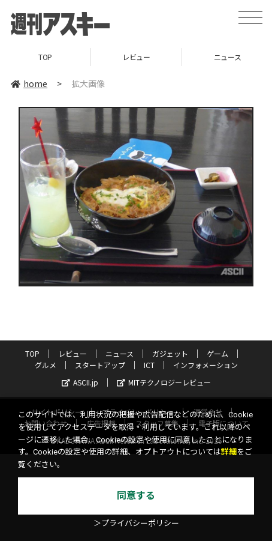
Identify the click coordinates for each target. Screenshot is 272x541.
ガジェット (170, 353)
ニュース (119, 353)
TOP (45, 57)
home (29, 83)
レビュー (136, 57)
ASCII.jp (80, 382)
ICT (149, 365)
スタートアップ (100, 365)
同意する (136, 495)
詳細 (229, 451)
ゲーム (217, 353)
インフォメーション (205, 365)
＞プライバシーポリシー (136, 523)
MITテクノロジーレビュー (164, 382)
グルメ (45, 365)
